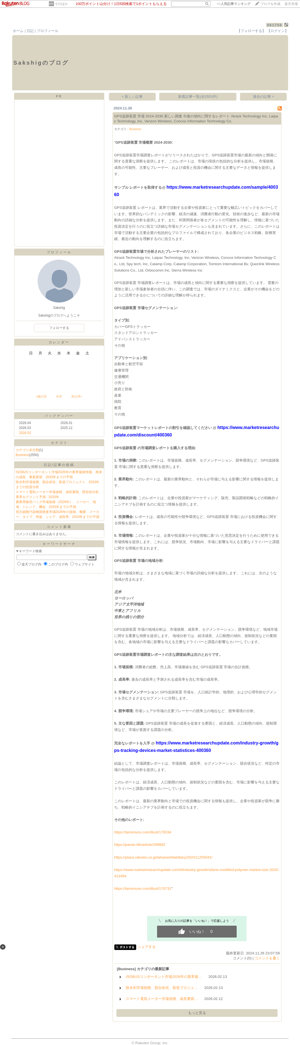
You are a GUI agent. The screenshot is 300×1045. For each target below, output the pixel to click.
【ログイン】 (277, 31)
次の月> (76, 396)
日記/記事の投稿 (59, 465)
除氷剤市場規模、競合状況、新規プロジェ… (162, 988)
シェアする (147, 947)
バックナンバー (59, 416)
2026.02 (25, 433)
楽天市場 (291, 4)
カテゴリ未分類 (27, 450)
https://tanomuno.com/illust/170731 (142, 888)
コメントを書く (267, 958)
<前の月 (41, 396)
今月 (59, 396)
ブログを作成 (270, 4)
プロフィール (47, 31)
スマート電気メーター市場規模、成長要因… (162, 999)
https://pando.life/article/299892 (139, 845)
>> (234, 4)
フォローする (59, 328)
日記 (30, 31)
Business (22, 455)
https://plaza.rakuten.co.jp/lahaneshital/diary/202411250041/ (163, 857)
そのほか (61, 4)
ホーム (18, 31)
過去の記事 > (263, 96)
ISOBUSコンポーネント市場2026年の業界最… (164, 977)
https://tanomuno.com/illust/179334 (142, 832)
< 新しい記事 (132, 96)
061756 (274, 25)
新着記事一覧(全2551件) (198, 96)
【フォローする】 (251, 31)
